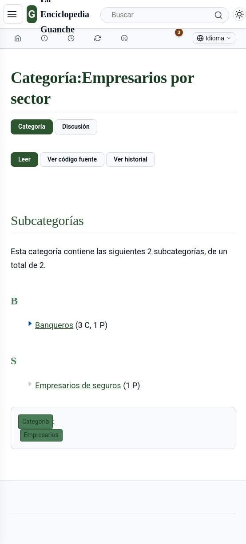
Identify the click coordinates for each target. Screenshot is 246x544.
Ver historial (130, 159)
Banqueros (54, 325)
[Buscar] (164, 15)
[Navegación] (13, 14)
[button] (30, 323)
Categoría (31, 126)
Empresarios (41, 434)
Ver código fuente (72, 159)
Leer (24, 159)
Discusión (76, 126)
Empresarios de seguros (78, 385)
